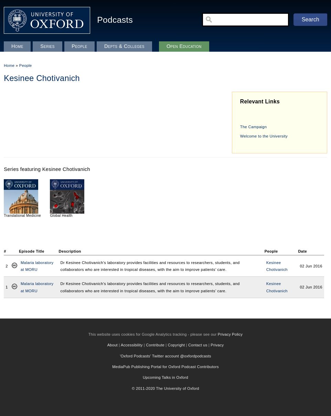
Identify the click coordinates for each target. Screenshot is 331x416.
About (112, 345)
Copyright (176, 345)
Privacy (217, 345)
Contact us (197, 345)
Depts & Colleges (124, 46)
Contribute (155, 345)
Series (47, 46)
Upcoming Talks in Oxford (165, 377)
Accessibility (132, 345)
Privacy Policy (230, 334)
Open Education (184, 46)
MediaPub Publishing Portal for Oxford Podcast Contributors (165, 367)
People (25, 65)
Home (9, 65)
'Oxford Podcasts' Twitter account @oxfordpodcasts (165, 356)
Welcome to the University (264, 136)
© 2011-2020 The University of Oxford (165, 388)
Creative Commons (14, 266)
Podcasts (115, 19)
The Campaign (253, 127)
